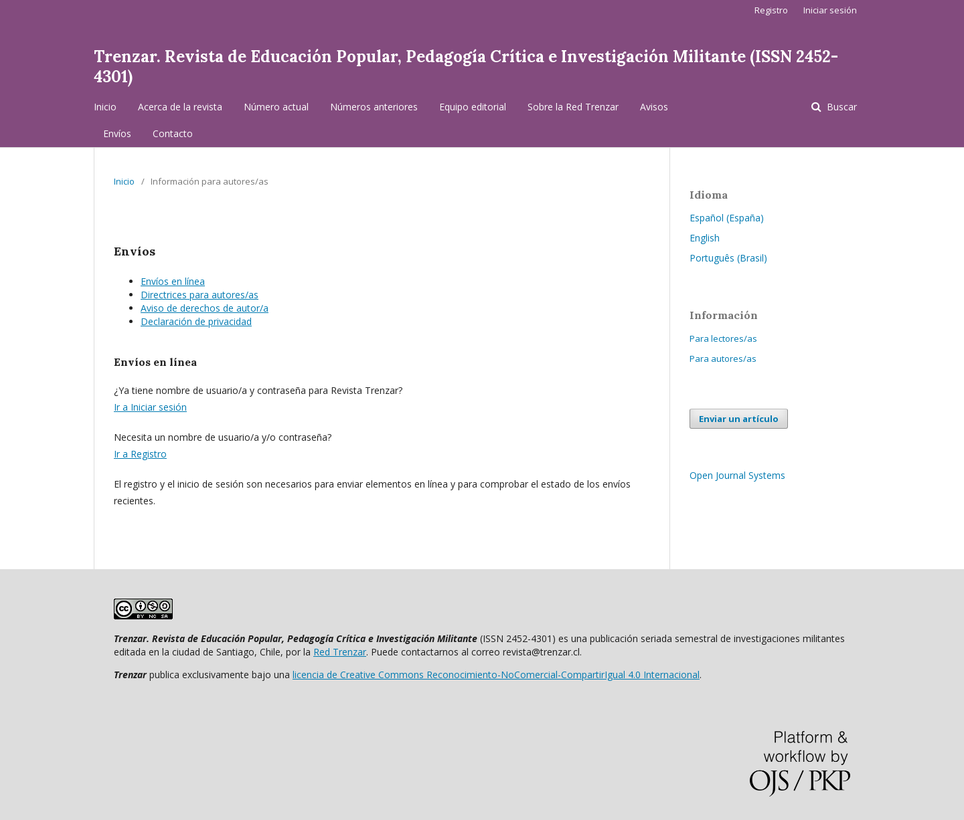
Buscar (840, 106)
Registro (771, 10)
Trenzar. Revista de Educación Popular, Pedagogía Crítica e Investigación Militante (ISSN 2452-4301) (466, 66)
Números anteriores (374, 106)
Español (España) (727, 217)
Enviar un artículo (739, 419)
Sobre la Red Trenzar (573, 106)
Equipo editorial (472, 106)
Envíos (117, 133)
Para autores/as (723, 358)
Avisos (654, 106)
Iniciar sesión (830, 10)
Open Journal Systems (737, 475)
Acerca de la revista (180, 106)
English (705, 237)
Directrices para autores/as (199, 294)
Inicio (105, 106)
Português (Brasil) (728, 257)
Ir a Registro (140, 453)
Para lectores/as (723, 338)
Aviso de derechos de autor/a (204, 308)
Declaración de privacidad (196, 321)
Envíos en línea (173, 281)
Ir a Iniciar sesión (150, 407)
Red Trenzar (339, 651)
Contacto (173, 133)
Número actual (276, 106)
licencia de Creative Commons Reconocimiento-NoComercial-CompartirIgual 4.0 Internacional (496, 674)
